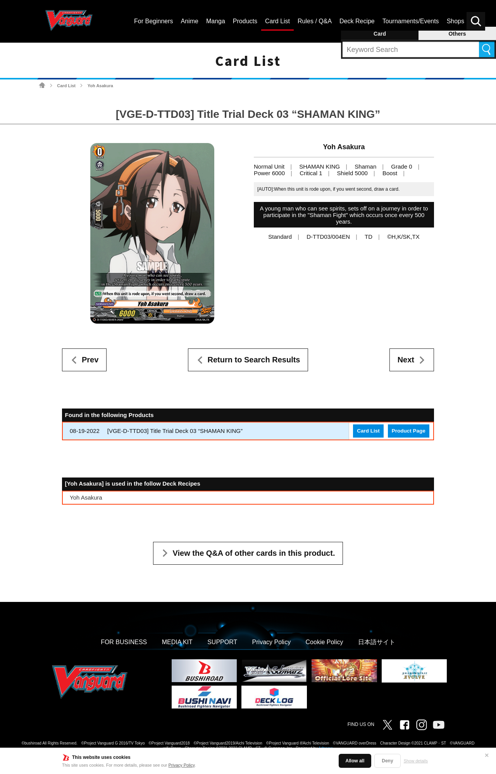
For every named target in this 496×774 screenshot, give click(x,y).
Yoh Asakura (86, 497)
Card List (66, 85)
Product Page (408, 431)
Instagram (422, 725)
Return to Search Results (254, 359)
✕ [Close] (486, 755)
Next (406, 359)
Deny (387, 761)
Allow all (355, 761)
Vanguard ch (439, 725)
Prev (90, 359)
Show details (416, 760)
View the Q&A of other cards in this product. (254, 553)
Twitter (387, 725)
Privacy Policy (182, 765)
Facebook (405, 725)
